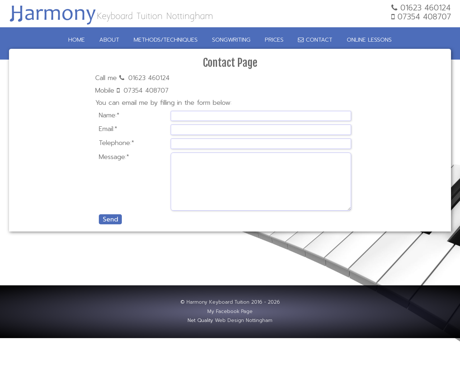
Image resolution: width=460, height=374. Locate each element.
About (109, 40)
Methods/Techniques (166, 40)
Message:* (114, 157)
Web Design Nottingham (243, 320)
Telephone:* (116, 143)
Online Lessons (369, 40)
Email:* (108, 129)
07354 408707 (146, 90)
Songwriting (231, 40)
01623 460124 (149, 78)
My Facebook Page (230, 311)
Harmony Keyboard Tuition (218, 302)
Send (110, 219)
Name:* (109, 115)
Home (76, 40)
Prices (274, 40)
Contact (315, 40)
